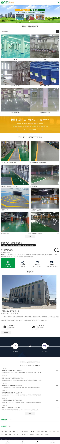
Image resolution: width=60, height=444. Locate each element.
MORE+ (30, 236)
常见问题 (37, 422)
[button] (29, 21)
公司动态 (22, 422)
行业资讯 (30, 422)
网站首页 (7, 442)
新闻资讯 (37, 442)
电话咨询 (52, 442)
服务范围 (22, 442)
